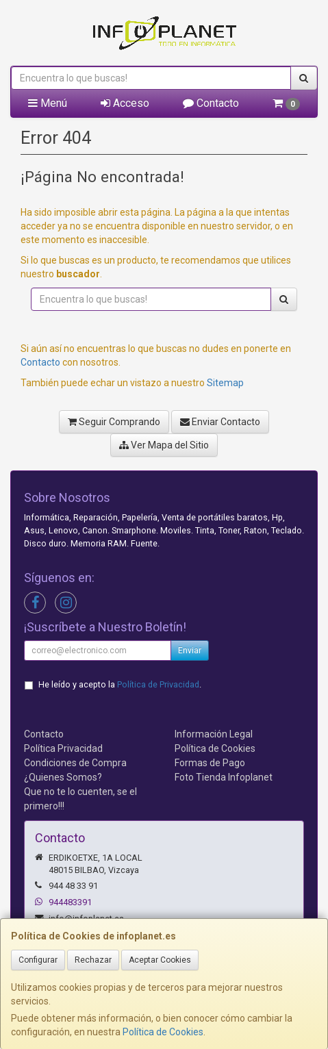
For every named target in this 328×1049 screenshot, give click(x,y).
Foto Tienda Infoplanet (224, 777)
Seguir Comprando (114, 421)
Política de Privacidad (158, 684)
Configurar (38, 960)
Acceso (125, 103)
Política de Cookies (163, 1031)
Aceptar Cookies (160, 960)
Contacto (211, 103)
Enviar (189, 650)
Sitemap (225, 382)
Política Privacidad (63, 748)
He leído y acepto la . (119, 684)
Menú (47, 103)
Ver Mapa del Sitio (164, 445)
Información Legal (214, 734)
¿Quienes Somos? (63, 777)
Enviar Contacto (220, 421)
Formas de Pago (210, 762)
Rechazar (93, 960)
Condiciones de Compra (75, 762)
